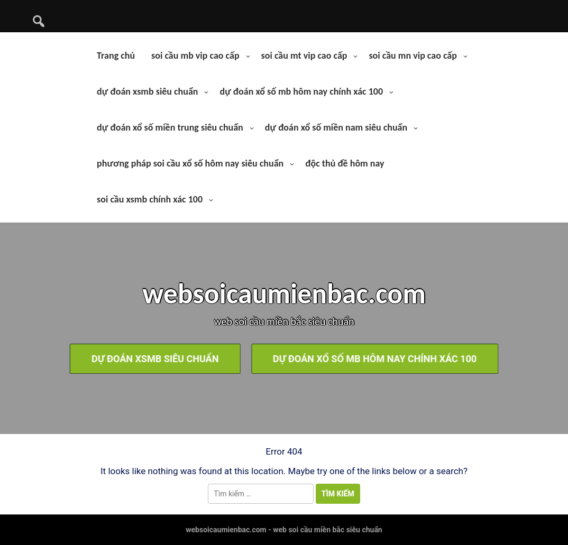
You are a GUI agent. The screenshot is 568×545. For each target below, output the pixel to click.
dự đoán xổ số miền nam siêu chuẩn (336, 127)
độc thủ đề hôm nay (344, 163)
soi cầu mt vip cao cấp (304, 55)
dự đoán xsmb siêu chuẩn (147, 91)
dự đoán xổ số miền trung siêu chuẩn (170, 127)
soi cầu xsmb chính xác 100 (150, 199)
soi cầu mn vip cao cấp (412, 55)
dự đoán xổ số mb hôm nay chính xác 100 (301, 91)
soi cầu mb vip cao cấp (195, 55)
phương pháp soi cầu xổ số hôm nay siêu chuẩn (190, 163)
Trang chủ (116, 55)
